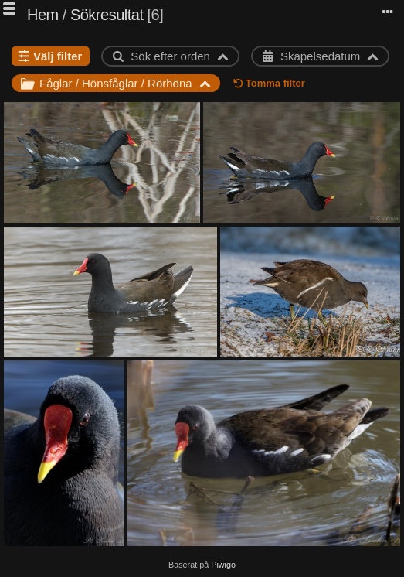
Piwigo (223, 564)
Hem (43, 14)
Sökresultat (107, 14)
